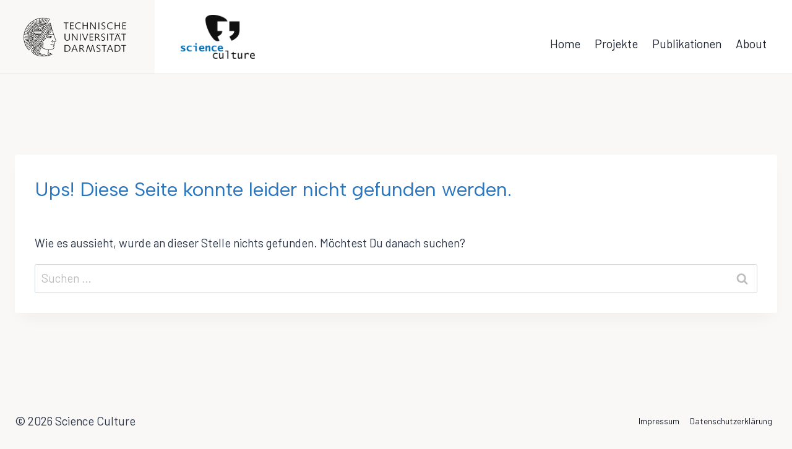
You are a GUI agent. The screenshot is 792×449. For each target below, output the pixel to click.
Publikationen (686, 43)
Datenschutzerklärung (731, 421)
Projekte (616, 43)
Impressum (659, 421)
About (751, 43)
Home (565, 43)
